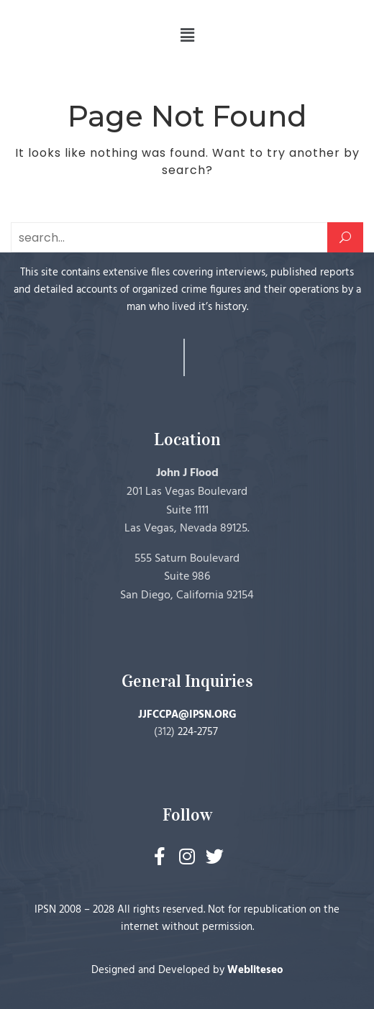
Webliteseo (255, 970)
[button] (187, 35)
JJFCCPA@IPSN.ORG (187, 714)
